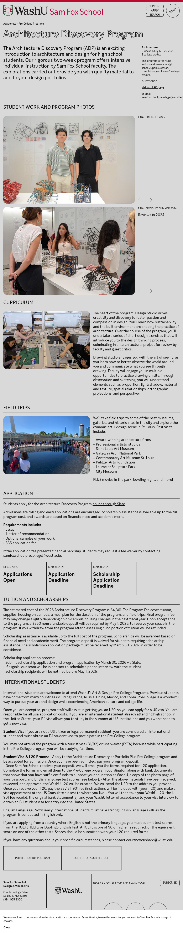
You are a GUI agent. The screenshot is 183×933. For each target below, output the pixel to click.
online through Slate (109, 504)
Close (7, 927)
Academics (9, 24)
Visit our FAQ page (153, 87)
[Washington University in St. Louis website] (69, 893)
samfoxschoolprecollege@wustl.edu (32, 556)
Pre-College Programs (32, 24)
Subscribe (170, 882)
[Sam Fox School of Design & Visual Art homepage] (53, 10)
